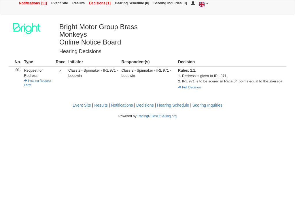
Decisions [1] (100, 3)
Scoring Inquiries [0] (170, 3)
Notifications (122, 105)
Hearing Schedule (173, 105)
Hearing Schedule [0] (132, 3)
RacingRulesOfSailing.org (157, 116)
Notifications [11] (33, 3)
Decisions (145, 105)
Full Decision (189, 87)
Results (78, 3)
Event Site (59, 3)
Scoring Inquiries (207, 105)
